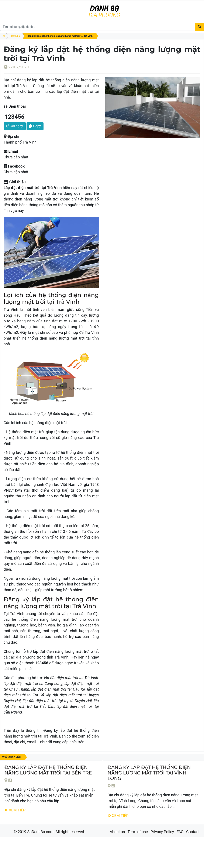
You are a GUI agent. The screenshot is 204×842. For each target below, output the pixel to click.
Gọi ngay (14, 126)
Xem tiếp (14, 810)
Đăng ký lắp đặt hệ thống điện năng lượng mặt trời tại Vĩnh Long (149, 772)
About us (117, 831)
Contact (193, 831)
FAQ (180, 831)
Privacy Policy (162, 831)
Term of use (138, 831)
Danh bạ (15, 36)
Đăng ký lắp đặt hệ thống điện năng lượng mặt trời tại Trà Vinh (60, 36)
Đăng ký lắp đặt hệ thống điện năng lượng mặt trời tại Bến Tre (48, 770)
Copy (35, 126)
